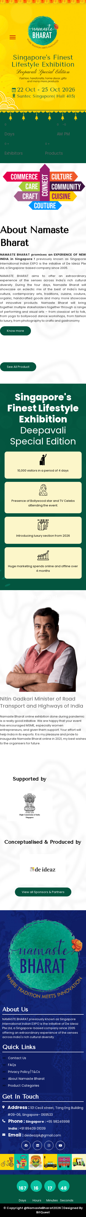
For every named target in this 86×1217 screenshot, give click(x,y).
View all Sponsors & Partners (43, 892)
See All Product (18, 367)
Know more (15, 331)
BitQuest (43, 1212)
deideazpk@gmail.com (42, 1135)
